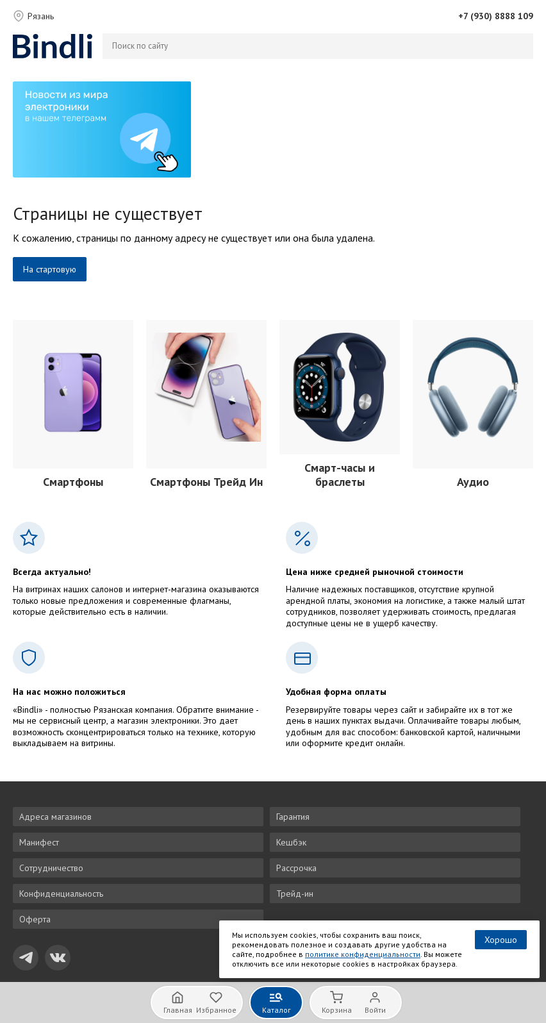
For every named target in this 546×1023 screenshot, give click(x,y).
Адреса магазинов (55, 816)
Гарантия (293, 816)
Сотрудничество (51, 868)
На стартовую (49, 269)
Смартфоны (73, 481)
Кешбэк (291, 842)
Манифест (39, 842)
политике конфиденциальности (362, 954)
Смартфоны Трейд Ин (206, 481)
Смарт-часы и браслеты (339, 475)
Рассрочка (296, 868)
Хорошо (500, 939)
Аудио (473, 481)
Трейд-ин (294, 893)
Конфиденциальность (61, 893)
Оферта (35, 919)
